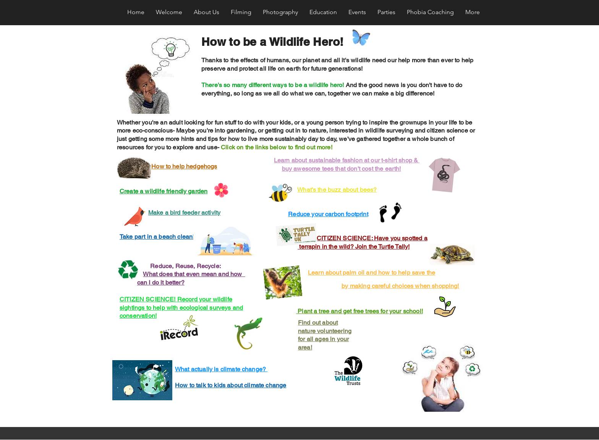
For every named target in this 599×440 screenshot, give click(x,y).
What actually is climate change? (221, 369)
